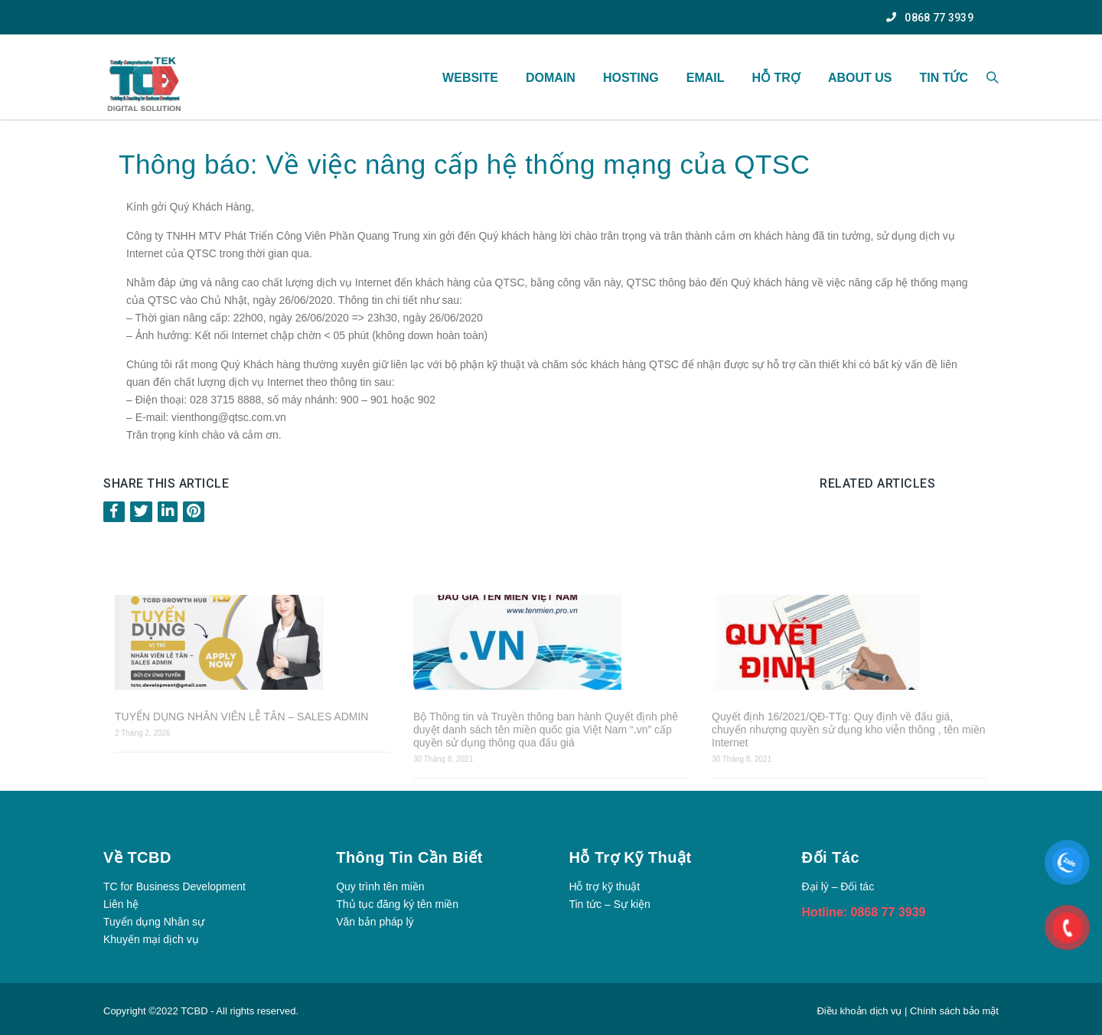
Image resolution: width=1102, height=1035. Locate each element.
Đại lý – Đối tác (838, 886)
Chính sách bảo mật (954, 1011)
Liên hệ (121, 904)
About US (860, 77)
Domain (550, 77)
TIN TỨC (943, 77)
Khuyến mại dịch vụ (151, 939)
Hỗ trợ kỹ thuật (604, 886)
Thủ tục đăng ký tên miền (397, 904)
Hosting (631, 77)
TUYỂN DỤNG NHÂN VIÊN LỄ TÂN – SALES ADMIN (241, 716)
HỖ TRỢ (776, 77)
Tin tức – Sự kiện (609, 904)
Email (705, 77)
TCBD (194, 1011)
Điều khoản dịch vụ (861, 1011)
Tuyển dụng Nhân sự (153, 922)
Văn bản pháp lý (374, 922)
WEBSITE (470, 77)
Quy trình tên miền (380, 886)
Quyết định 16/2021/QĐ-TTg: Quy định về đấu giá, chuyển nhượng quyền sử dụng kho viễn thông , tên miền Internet (849, 729)
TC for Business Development (174, 886)
